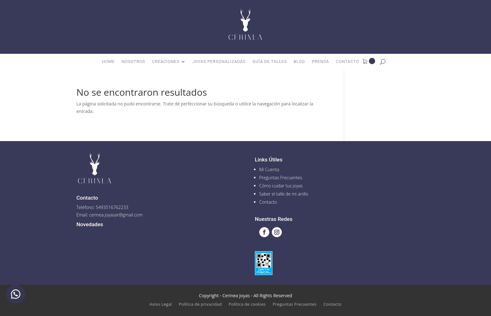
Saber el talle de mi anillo (283, 194)
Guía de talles (270, 61)
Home (108, 61)
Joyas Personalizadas (219, 61)
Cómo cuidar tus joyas (281, 186)
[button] (15, 294)
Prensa (320, 61)
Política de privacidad (200, 304)
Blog (299, 61)
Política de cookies (247, 304)
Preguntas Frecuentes (280, 178)
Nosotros (133, 61)
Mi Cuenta (269, 169)
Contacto (347, 61)
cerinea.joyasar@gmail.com (116, 215)
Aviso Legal (161, 304)
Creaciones (165, 61)
